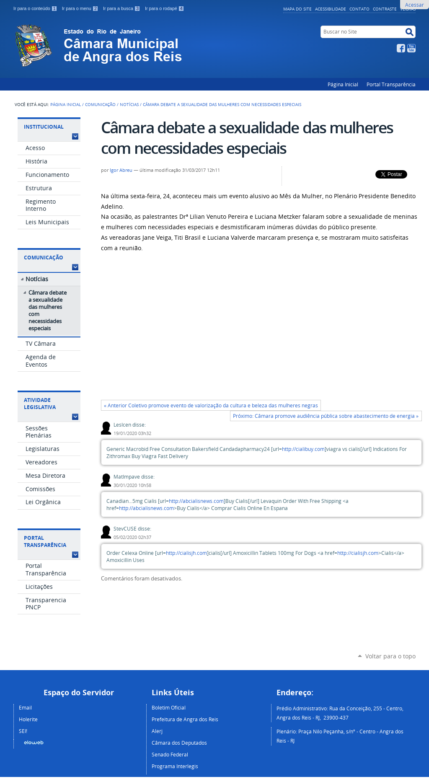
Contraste (385, 9)
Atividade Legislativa (40, 403)
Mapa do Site (297, 9)
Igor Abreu (121, 170)
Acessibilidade (330, 9)
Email (25, 707)
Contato (359, 9)
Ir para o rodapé (164, 8)
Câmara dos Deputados (179, 742)
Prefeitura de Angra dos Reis (185, 719)
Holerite (28, 719)
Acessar (414, 4)
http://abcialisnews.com (196, 501)
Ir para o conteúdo (36, 8)
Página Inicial (343, 84)
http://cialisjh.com (186, 553)
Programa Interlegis (175, 766)
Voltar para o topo (390, 656)
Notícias (129, 104)
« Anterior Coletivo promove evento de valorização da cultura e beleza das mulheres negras (211, 405)
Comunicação (100, 104)
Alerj (157, 731)
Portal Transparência (391, 84)
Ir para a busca (122, 8)
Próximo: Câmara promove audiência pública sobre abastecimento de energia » (326, 415)
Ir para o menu (81, 8)
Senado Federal (170, 754)
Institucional (44, 126)
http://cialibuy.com (303, 449)
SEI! (23, 731)
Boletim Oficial (169, 707)
